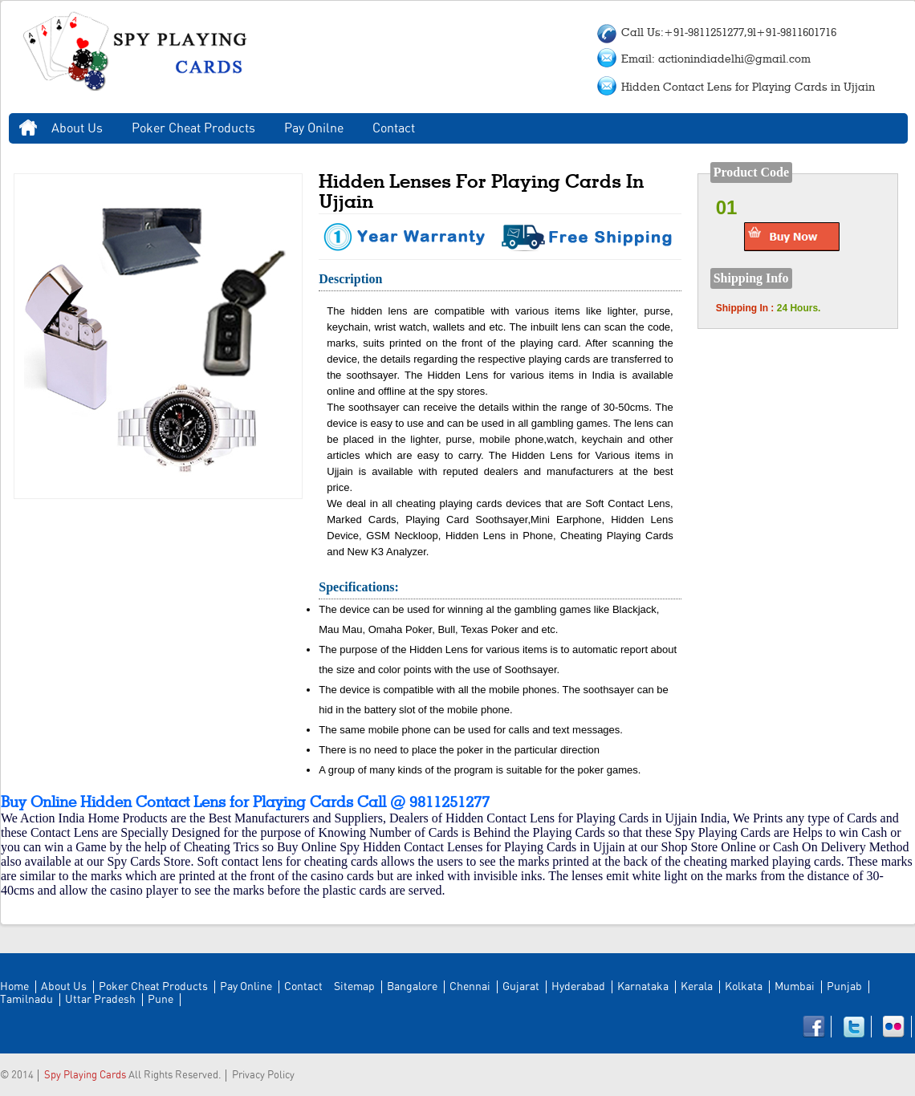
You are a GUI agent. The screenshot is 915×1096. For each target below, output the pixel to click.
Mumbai (795, 986)
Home (28, 128)
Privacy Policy (263, 1075)
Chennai (469, 986)
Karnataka (643, 986)
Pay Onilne (314, 128)
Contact (393, 128)
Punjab (844, 986)
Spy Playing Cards (85, 1075)
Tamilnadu (26, 999)
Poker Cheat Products (193, 128)
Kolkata (743, 986)
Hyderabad (578, 986)
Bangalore (412, 986)
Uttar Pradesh (100, 999)
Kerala (697, 986)
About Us (77, 128)
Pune (160, 999)
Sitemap (354, 986)
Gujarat (520, 986)
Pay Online (246, 986)
